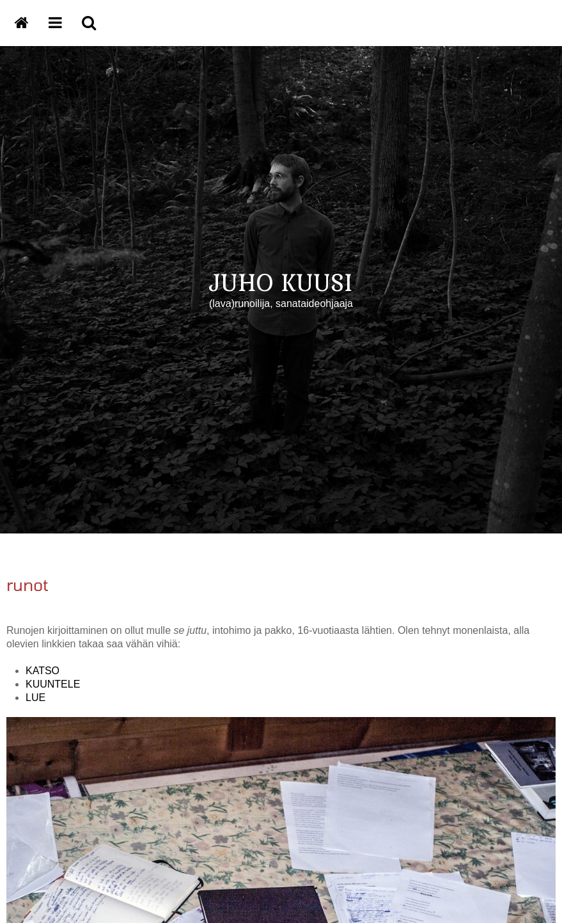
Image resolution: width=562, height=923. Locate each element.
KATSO (42, 670)
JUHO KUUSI (281, 282)
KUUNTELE (53, 684)
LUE (35, 697)
